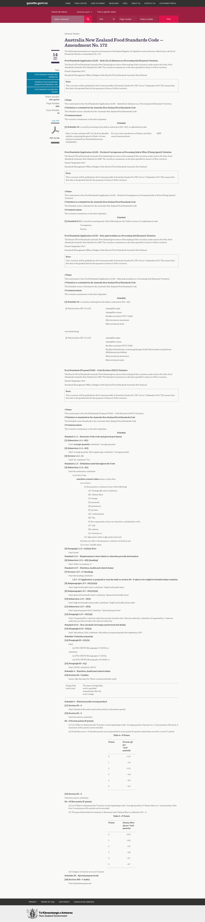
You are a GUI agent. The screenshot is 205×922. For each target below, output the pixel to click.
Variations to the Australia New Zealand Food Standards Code (46, 83)
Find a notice (81, 3)
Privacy (33, 902)
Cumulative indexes (84, 902)
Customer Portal (167, 3)
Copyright (64, 902)
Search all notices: (60, 12)
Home (67, 3)
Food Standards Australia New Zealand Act (46, 75)
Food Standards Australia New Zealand (46, 90)
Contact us (149, 3)
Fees (125, 3)
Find (168, 19)
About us (136, 3)
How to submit (98, 3)
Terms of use (48, 902)
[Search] (88, 19)
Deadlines (114, 3)
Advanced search (84, 12)
